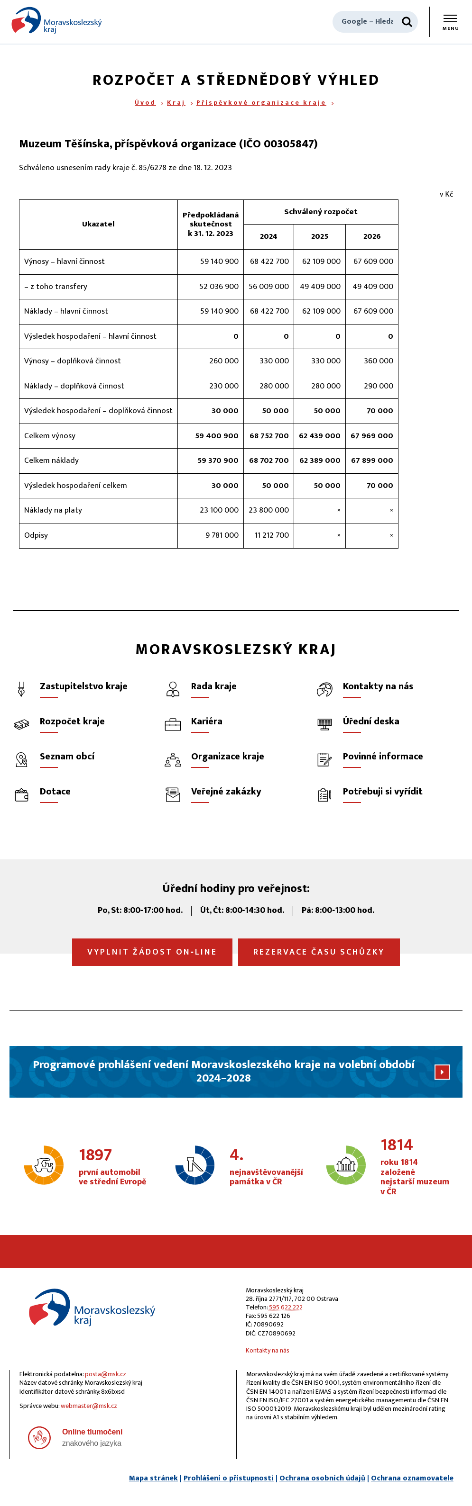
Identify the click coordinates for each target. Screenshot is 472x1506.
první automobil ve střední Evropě (113, 1167)
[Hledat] (407, 22)
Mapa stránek (153, 1478)
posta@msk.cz (105, 1374)
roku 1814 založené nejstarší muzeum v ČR (415, 1167)
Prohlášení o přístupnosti (229, 1478)
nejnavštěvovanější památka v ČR (266, 1167)
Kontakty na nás (267, 1350)
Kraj (176, 102)
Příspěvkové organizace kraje (261, 102)
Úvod (145, 102)
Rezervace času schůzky (319, 952)
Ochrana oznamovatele (412, 1478)
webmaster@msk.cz (89, 1405)
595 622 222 (286, 1307)
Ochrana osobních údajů (322, 1478)
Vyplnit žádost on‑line (152, 952)
